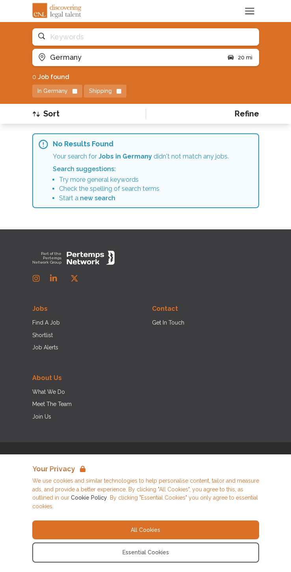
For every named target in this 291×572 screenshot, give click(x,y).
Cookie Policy (89, 498)
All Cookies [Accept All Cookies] (145, 530)
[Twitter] (74, 278)
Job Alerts (45, 347)
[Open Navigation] (249, 11)
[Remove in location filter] (57, 91)
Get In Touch (168, 322)
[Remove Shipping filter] (105, 91)
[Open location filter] (127, 57)
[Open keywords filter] (146, 37)
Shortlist (42, 335)
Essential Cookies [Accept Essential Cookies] (145, 552)
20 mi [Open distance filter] (239, 57)
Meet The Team (52, 404)
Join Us (41, 416)
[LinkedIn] (53, 278)
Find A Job (46, 322)
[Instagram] (36, 278)
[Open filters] (247, 114)
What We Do (48, 392)
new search (97, 198)
